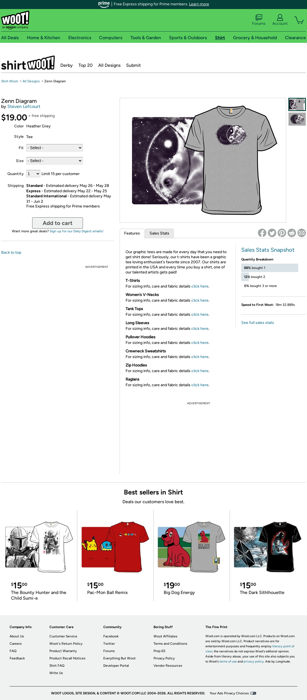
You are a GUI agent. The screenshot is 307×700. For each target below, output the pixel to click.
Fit (21, 147)
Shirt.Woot (28, 63)
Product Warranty (63, 651)
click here (200, 286)
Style (19, 136)
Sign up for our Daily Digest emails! (77, 231)
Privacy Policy (164, 658)
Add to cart (58, 223)
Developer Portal (116, 666)
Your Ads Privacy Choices (229, 693)
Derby (66, 65)
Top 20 (85, 65)
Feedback (17, 658)
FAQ (13, 651)
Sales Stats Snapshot (268, 249)
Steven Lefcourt (23, 106)
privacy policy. (254, 661)
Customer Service (63, 636)
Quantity (15, 173)
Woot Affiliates (165, 636)
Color (19, 126)
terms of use (228, 661)
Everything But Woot (119, 658)
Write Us (56, 673)
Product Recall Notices (67, 658)
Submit (133, 65)
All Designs (109, 65)
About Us (17, 636)
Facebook (111, 636)
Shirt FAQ (56, 666)
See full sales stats (257, 322)
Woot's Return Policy (65, 644)
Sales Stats (159, 233)
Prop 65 (159, 651)
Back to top (11, 252)
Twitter (109, 644)
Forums (259, 20)
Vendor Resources (168, 666)
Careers (16, 644)
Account (280, 20)
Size (20, 160)
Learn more (199, 4)
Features (132, 233)
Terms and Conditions (170, 644)
